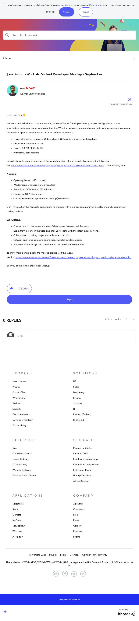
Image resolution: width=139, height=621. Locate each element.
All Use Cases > (81, 481)
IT (74, 409)
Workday (17, 531)
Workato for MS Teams (24, 475)
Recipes (16, 403)
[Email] (56, 574)
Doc (14, 448)
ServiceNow (18, 525)
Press (76, 520)
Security (16, 409)
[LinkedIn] (83, 574)
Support (77, 403)
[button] (66, 12)
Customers (79, 509)
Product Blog (19, 425)
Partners (77, 531)
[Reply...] (74, 336)
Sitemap (74, 554)
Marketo (16, 514)
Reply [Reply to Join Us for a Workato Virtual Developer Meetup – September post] (70, 299)
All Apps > (17, 536)
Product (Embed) (82, 414)
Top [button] (5, 611)
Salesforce (18, 503)
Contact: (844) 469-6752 (94, 554)
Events (76, 536)
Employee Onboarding (85, 459)
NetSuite (16, 520)
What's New (18, 398)
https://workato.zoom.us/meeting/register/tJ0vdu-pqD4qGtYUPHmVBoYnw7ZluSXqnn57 (57, 165)
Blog (75, 514)
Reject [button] (86, 12)
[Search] (69, 35)
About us (78, 503)
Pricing (16, 387)
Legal (63, 554)
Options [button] (133, 58)
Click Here (94, 5)
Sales (76, 387)
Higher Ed (78, 420)
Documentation (20, 414)
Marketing (78, 392)
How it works (19, 381)
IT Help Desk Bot (82, 475)
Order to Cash (80, 453)
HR (74, 381)
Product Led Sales (82, 448)
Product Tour (19, 392)
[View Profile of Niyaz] (30, 88)
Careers (77, 525)
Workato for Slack (21, 470)
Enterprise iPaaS (82, 470)
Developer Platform (22, 420)
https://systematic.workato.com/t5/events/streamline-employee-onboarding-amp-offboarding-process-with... (73, 257)
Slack (15, 509)
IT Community (19, 464)
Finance (77, 398)
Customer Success (22, 453)
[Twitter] (74, 574)
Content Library (20, 459)
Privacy (53, 554)
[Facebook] (65, 573)
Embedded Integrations (86, 464)
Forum (8, 58)
